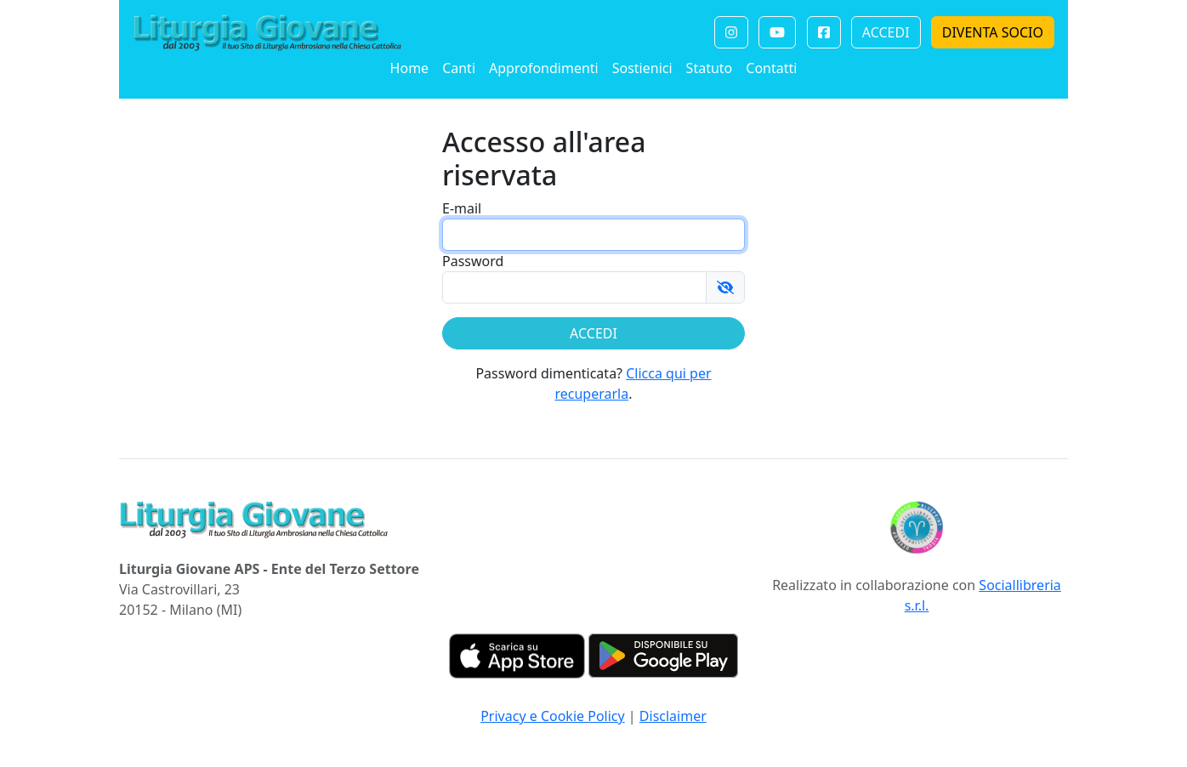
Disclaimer (673, 716)
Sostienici (642, 68)
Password (472, 261)
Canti (458, 68)
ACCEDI (886, 32)
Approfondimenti (544, 68)
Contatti (771, 68)
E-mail (461, 208)
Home (409, 68)
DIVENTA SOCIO (992, 32)
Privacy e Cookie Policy (552, 716)
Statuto (709, 68)
